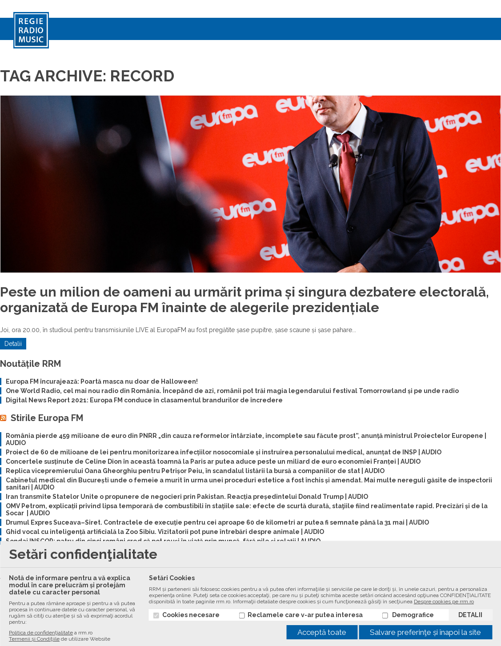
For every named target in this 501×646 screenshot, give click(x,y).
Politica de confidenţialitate (41, 633)
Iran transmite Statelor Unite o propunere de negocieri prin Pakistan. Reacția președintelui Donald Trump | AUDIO (187, 496)
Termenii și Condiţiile (34, 639)
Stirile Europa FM (47, 418)
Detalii (13, 343)
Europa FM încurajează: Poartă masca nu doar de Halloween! (102, 381)
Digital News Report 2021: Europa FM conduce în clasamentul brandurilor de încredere (144, 400)
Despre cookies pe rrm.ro (444, 601)
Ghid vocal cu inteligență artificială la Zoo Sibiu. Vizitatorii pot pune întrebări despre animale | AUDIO (165, 531)
